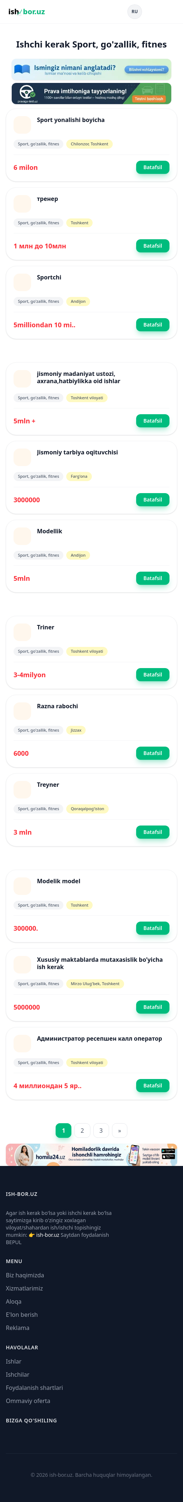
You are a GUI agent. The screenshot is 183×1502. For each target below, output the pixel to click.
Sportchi (49, 277)
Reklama (18, 1328)
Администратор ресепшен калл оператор (99, 1038)
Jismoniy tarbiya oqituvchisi (77, 452)
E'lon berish (22, 1315)
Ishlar (14, 1361)
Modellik (49, 531)
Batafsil (152, 167)
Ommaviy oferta (28, 1401)
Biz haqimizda (25, 1275)
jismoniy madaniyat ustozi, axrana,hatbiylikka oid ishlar (78, 377)
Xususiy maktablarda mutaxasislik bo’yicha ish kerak (100, 963)
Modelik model (58, 881)
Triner (45, 627)
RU (135, 11)
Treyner (48, 785)
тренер (47, 199)
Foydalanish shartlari (34, 1388)
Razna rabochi (57, 706)
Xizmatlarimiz (24, 1288)
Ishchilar (17, 1375)
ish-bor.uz (47, 1234)
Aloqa (14, 1301)
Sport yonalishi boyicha (71, 120)
